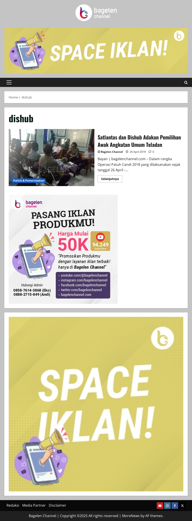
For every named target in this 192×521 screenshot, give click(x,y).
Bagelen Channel (112, 152)
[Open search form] (186, 82)
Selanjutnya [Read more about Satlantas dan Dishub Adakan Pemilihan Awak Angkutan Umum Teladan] (111, 179)
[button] (9, 82)
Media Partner (34, 505)
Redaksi (13, 505)
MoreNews (131, 515)
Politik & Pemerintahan (28, 180)
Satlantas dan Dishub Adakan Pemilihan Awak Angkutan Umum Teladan (51, 157)
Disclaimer (57, 505)
